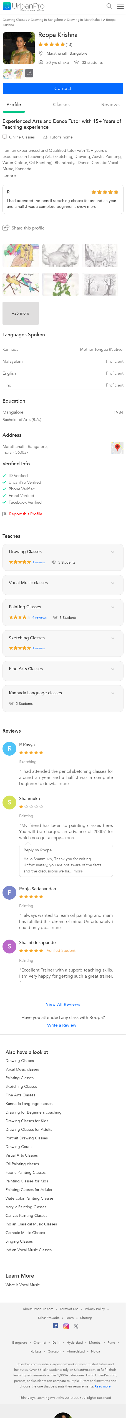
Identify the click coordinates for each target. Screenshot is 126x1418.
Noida (95, 1351)
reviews (110, 104)
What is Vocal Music (23, 1285)
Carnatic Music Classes (25, 1232)
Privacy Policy (95, 1309)
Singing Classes (19, 1241)
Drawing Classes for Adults (29, 1129)
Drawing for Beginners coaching (34, 1112)
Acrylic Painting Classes (26, 1207)
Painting (26, 816)
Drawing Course (20, 1146)
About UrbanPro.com (38, 1309)
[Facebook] (55, 1328)
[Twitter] (76, 1327)
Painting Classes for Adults (29, 1189)
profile (13, 104)
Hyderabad (75, 1342)
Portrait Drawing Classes (27, 1138)
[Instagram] (66, 1328)
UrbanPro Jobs (48, 1318)
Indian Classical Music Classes (31, 1224)
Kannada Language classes (29, 1103)
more (64, 784)
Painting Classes (20, 1078)
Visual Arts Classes (22, 1155)
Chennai (40, 1342)
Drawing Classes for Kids (27, 1121)
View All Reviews (63, 1004)
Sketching (28, 761)
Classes (61, 104)
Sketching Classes (21, 1086)
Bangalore (19, 1342)
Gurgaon (54, 1351)
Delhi (56, 1342)
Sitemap (86, 1318)
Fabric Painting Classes (26, 1172)
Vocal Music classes (22, 1069)
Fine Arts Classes (20, 1095)
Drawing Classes (20, 1060)
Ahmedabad (76, 1351)
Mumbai (95, 1342)
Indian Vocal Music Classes (29, 1250)
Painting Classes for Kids (27, 1181)
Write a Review (61, 1025)
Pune (111, 1342)
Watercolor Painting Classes (30, 1198)
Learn (70, 1318)
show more (86, 206)
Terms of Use (69, 1309)
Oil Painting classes (22, 1164)
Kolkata (36, 1351)
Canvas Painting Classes (26, 1215)
